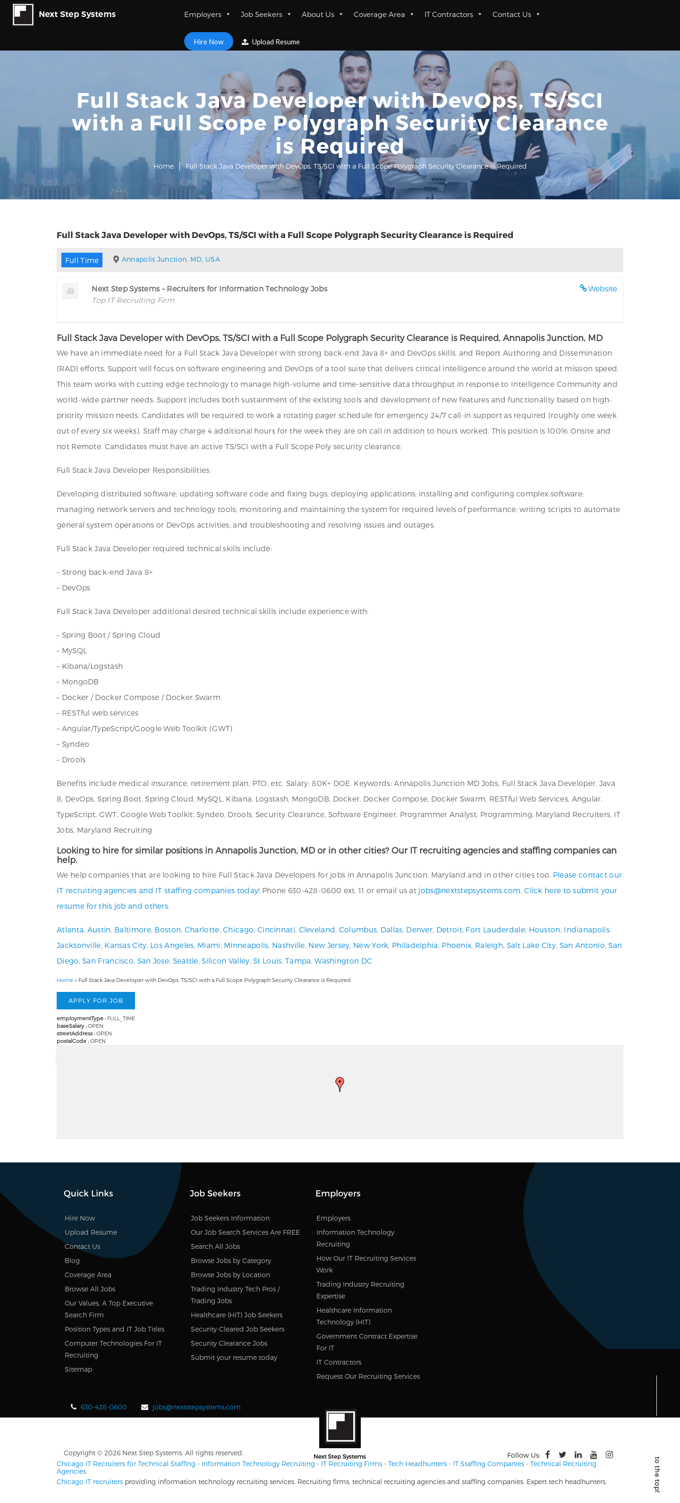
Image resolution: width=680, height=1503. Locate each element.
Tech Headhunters (417, 1464)
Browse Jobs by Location (230, 1275)
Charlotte (202, 929)
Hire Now (208, 41)
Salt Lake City (531, 944)
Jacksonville (79, 944)
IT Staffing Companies (488, 1464)
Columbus (358, 929)
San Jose (153, 960)
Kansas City (125, 944)
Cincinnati (276, 929)
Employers (207, 14)
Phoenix (456, 944)
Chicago (238, 929)
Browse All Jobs (90, 1289)
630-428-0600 (104, 1407)
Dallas (392, 929)
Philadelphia (415, 944)
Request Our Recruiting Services (368, 1376)
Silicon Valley (225, 960)
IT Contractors (454, 14)
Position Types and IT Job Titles (114, 1329)
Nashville (288, 944)
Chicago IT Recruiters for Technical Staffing (126, 1464)
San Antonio (582, 944)
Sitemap (78, 1369)
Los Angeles (172, 944)
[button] (340, 1084)
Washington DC (343, 960)
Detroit (449, 929)
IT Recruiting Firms (351, 1464)
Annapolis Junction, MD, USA (171, 259)
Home (163, 166)
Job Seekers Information (230, 1218)
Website (603, 288)
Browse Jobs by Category (231, 1260)
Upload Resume (271, 41)
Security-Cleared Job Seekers (237, 1329)
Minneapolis (246, 944)
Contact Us (517, 14)
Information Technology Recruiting (258, 1464)
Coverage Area (384, 14)
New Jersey (328, 944)
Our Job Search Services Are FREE (245, 1232)
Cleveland (317, 929)
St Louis (267, 960)
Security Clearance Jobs (229, 1343)
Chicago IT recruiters (90, 1481)
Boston (167, 929)
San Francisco (108, 960)
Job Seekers (266, 14)
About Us (323, 14)
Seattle (185, 960)
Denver (419, 929)
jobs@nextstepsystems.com (469, 890)
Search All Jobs (215, 1246)
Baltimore (132, 929)
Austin (99, 929)
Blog (72, 1260)
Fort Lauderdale (495, 929)
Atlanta (70, 929)
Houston (545, 929)
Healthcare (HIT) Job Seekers (236, 1315)
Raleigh (489, 944)
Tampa (298, 960)
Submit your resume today (234, 1357)
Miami (209, 944)
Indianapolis (587, 929)
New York (370, 944)
